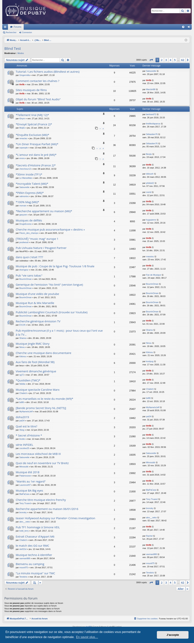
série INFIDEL (24, 445)
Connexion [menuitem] (190, 28)
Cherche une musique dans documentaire (43, 353)
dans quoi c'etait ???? (29, 257)
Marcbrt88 (151, 89)
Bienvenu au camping (30, 564)
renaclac (23, 138)
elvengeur (23, 270)
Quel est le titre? (26, 426)
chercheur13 (25, 169)
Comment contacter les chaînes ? (37, 81)
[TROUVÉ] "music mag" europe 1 (37, 239)
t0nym (22, 118)
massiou (150, 256)
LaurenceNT (25, 485)
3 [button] (166, 60)
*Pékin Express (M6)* (30, 193)
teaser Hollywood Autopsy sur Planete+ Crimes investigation (55, 518)
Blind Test (12, 48)
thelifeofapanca (153, 123)
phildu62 (150, 183)
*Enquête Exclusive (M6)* (32, 135)
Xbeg (21, 430)
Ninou (22, 347)
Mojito (22, 128)
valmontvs (24, 196)
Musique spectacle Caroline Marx (37, 389)
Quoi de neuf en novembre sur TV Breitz (42, 463)
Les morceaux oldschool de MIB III (38, 454)
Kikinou (22, 356)
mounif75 (23, 567)
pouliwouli (23, 242)
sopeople (23, 148)
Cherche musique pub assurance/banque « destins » (50, 229)
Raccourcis (6, 28)
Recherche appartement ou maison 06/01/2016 (47, 509)
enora (22, 158)
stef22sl (23, 549)
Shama (22, 338)
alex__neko (24, 522)
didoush (149, 174)
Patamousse (25, 476)
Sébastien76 (152, 134)
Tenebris (23, 577)
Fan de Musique (153, 275)
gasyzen (23, 215)
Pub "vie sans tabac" (29, 275)
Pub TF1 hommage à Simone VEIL (38, 527)
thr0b (22, 84)
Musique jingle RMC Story (32, 343)
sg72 (21, 375)
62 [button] (182, 60)
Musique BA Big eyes (29, 490)
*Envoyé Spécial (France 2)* (34, 124)
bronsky (23, 512)
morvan (22, 205)
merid (148, 192)
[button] (151, 60)
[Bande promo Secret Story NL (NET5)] (41, 408)
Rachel (149, 536)
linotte (22, 439)
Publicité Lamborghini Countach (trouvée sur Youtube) (52, 312)
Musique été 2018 (27, 472)
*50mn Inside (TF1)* (29, 174)
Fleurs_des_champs (28, 233)
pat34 (22, 420)
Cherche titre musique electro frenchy (41, 500)
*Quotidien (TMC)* (28, 380)
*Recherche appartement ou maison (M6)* (44, 211)
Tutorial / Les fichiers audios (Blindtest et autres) (48, 71)
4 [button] (170, 60)
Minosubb (23, 466)
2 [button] (162, 60)
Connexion (27, 32)
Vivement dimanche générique (36, 371)
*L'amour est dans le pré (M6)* (36, 155)
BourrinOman (25, 279)
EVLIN (22, 325)
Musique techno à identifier (34, 555)
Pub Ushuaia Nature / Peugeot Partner (41, 248)
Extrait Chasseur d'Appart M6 (35, 536)
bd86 (21, 402)
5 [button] (175, 60)
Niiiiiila (22, 384)
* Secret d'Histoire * (29, 435)
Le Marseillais (25, 178)
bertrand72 (151, 114)
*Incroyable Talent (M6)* (32, 183)
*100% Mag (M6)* (27, 202)
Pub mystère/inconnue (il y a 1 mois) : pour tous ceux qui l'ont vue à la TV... (59, 332)
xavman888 (24, 558)
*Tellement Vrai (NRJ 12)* (32, 115)
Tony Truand (25, 503)
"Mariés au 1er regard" (31, 481)
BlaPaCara (24, 494)
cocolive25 (24, 448)
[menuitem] (183, 27)
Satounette (151, 71)
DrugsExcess (25, 224)
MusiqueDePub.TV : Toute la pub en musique (33, 27)
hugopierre (151, 220)
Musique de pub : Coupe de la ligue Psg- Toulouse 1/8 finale (55, 266)
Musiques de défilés (29, 220)
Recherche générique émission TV (38, 321)
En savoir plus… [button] (87, 637)
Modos (21, 53)
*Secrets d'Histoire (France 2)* (36, 165)
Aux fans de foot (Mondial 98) (35, 362)
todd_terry (24, 531)
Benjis (149, 154)
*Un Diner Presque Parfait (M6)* (37, 144)
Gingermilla (24, 75)
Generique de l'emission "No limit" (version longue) (49, 284)
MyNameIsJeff (26, 411)
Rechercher (11, 32)
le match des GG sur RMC (32, 545)
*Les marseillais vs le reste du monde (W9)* (44, 399)
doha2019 (22, 417)
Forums (68, 27)
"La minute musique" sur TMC (35, 573)
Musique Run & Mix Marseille (35, 303)
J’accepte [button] (173, 634)
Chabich (23, 393)
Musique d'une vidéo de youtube (37, 294)
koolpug (149, 361)
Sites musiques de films (31, 90)
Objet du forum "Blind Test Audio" (38, 99)
